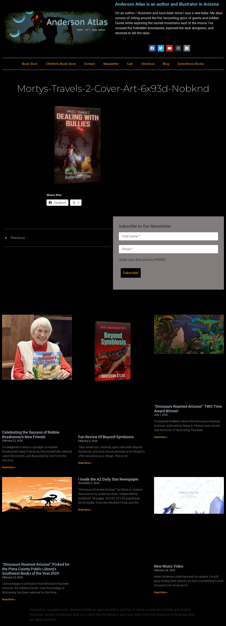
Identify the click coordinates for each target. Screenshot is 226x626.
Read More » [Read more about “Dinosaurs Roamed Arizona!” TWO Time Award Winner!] (161, 437)
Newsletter (111, 64)
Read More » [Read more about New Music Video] (161, 592)
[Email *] (168, 249)
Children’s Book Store (61, 64)
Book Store (30, 64)
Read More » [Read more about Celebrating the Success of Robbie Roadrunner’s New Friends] (9, 467)
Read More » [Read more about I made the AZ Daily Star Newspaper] (85, 510)
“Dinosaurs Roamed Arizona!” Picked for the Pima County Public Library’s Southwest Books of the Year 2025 (35, 569)
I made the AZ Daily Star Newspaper (108, 479)
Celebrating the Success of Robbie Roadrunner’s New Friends (30, 434)
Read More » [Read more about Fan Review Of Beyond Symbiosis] (85, 463)
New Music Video (168, 566)
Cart (130, 64)
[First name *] (168, 236)
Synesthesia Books (190, 64)
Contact (89, 64)
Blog (166, 64)
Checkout (147, 64)
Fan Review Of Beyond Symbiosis (106, 437)
